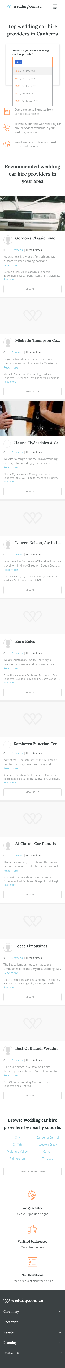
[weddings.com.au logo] (24, 6)
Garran (47, 1151)
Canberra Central (47, 1137)
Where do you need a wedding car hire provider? (30, 52)
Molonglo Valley (17, 1151)
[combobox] (32, 62)
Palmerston (17, 1158)
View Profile (32, 289)
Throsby (47, 1158)
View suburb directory (32, 1171)
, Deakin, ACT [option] (25, 86)
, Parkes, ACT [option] (25, 71)
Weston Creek (48, 1144)
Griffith (17, 1144)
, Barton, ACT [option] (25, 78)
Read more (10, 265)
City (17, 1137)
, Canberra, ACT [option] (26, 101)
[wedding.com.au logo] (23, 1302)
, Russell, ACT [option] (25, 93)
